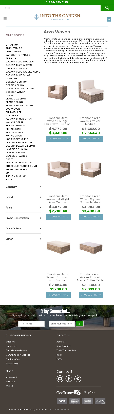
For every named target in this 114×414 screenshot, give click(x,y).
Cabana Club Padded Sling (23, 71)
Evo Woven (13, 108)
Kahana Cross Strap (19, 118)
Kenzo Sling (14, 129)
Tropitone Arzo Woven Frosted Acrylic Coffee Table (90, 277)
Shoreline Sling (16, 169)
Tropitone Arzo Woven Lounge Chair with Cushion (57, 121)
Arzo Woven (14, 51)
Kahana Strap (15, 122)
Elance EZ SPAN (16, 98)
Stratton (12, 44)
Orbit (9, 159)
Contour (11, 78)
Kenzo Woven (14, 132)
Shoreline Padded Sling (21, 166)
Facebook (68, 378)
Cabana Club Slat (17, 68)
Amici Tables (14, 48)
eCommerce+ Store (59, 409)
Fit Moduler (14, 112)
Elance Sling (14, 102)
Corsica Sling (15, 85)
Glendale (12, 115)
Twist (10, 179)
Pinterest (77, 378)
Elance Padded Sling (19, 105)
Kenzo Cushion (15, 125)
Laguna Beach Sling (19, 142)
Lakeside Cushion (17, 149)
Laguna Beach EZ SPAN (20, 145)
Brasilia (11, 58)
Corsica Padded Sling (20, 88)
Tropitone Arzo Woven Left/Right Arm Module (57, 199)
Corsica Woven (16, 92)
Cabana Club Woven (19, 65)
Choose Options (58, 138)
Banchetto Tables (18, 55)
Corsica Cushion (16, 81)
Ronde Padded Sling (19, 162)
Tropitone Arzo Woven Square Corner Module (90, 199)
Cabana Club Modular (20, 61)
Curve (10, 95)
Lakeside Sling (15, 152)
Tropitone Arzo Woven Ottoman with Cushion (57, 277)
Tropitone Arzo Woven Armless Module (90, 121)
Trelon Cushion (16, 176)
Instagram (59, 378)
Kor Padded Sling (17, 139)
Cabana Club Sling (18, 75)
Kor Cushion (14, 135)
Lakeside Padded (16, 155)
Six (7, 172)
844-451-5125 (57, 2)
